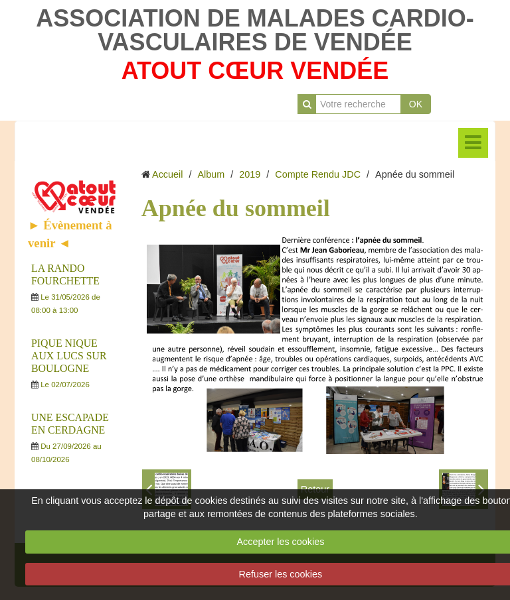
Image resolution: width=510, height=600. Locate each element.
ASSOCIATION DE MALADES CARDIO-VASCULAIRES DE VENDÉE (254, 30)
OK (415, 104)
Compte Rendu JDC (318, 174)
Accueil (167, 174)
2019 (249, 174)
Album (210, 174)
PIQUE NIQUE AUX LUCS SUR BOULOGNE (68, 355)
